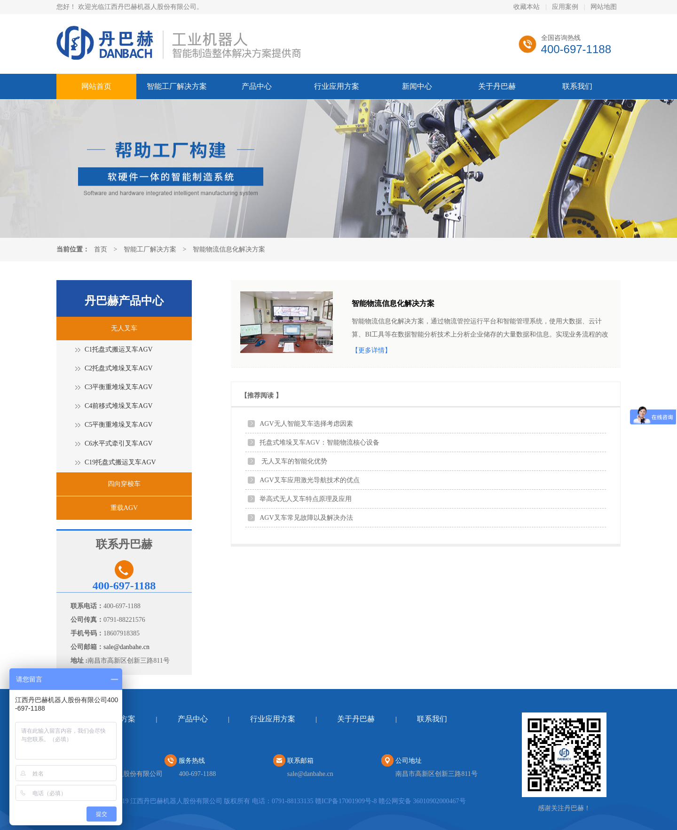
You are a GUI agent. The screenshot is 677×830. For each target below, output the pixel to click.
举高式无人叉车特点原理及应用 (306, 498)
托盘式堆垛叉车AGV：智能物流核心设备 (319, 442)
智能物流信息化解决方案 (229, 249)
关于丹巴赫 (497, 86)
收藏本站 (526, 6)
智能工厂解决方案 (177, 86)
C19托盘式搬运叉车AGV (120, 462)
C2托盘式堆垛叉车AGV (119, 368)
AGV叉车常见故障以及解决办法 (306, 517)
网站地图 (603, 6)
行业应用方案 (336, 86)
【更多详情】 (371, 350)
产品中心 (257, 86)
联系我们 (577, 86)
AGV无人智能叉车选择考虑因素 (306, 423)
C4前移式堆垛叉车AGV (119, 405)
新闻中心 (417, 86)
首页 (100, 249)
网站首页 (96, 86)
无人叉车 (124, 328)
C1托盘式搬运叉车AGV (119, 349)
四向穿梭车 (124, 483)
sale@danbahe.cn (126, 646)
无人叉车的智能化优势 (293, 461)
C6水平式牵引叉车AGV (119, 443)
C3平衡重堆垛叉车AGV (119, 387)
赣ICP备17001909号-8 (346, 801)
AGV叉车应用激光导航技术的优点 (309, 480)
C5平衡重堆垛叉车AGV (119, 424)
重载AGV (124, 507)
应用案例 (565, 6)
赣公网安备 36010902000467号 (422, 801)
